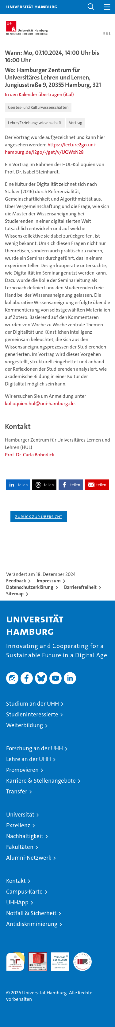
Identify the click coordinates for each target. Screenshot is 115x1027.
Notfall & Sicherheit (31, 913)
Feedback (16, 580)
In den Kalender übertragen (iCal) (39, 94)
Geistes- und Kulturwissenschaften (38, 107)
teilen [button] (23, 484)
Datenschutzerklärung (29, 587)
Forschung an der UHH (34, 748)
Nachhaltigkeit (24, 836)
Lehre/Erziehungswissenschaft (35, 122)
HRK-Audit (57, 958)
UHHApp (17, 902)
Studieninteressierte (32, 714)
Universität (20, 814)
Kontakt (16, 881)
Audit (34, 955)
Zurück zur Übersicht (38, 516)
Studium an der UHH (32, 703)
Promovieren (22, 770)
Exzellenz (18, 825)
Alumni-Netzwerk (28, 858)
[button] (91, 7)
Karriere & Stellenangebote (41, 781)
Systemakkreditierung (82, 955)
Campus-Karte (24, 891)
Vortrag (75, 122)
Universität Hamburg (31, 6)
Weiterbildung (24, 725)
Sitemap (15, 593)
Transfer (16, 791)
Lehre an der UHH (28, 759)
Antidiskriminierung (31, 924)
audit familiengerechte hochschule (15, 961)
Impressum (49, 580)
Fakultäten (19, 847)
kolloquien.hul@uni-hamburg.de (40, 403)
